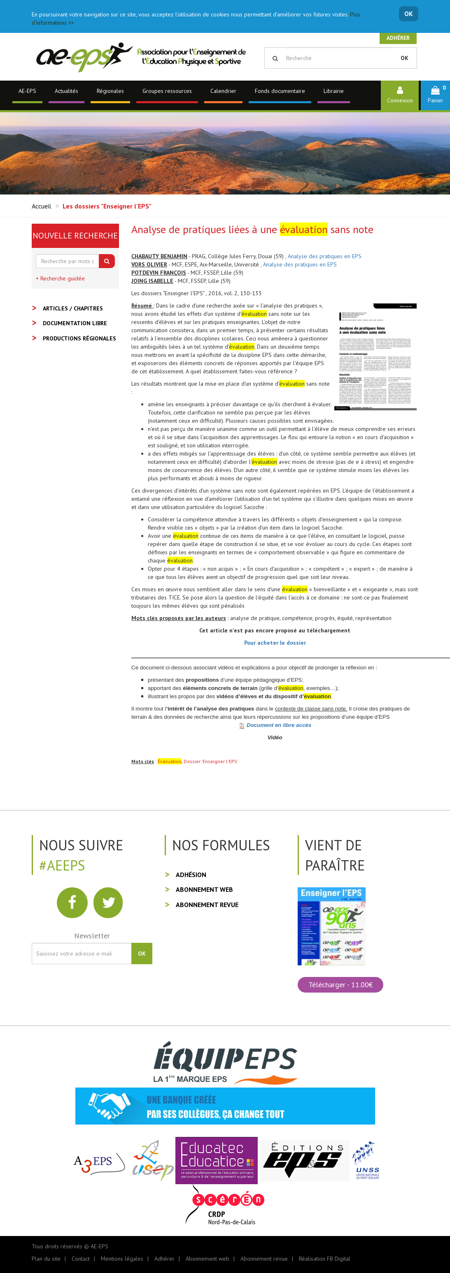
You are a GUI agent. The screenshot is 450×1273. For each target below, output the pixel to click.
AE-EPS (27, 91)
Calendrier (223, 91)
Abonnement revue (207, 904)
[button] (435, 95)
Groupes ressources (167, 91)
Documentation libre (75, 323)
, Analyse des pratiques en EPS (323, 256)
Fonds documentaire (280, 91)
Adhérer (398, 38)
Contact (81, 1258)
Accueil (41, 206)
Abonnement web (204, 889)
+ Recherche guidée (60, 278)
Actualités (66, 91)
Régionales (110, 91)
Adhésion (191, 874)
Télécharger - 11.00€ (340, 984)
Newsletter (92, 935)
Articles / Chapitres (73, 308)
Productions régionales (79, 338)
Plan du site (46, 1258)
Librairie (334, 91)
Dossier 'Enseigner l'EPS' (211, 761)
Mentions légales (122, 1258)
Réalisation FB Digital (324, 1258)
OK (408, 13)
